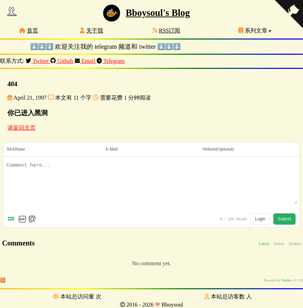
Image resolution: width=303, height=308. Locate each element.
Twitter (37, 61)
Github (62, 61)
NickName (16, 149)
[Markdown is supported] (12, 219)
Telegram (110, 61)
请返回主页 (21, 128)
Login (260, 219)
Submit (284, 219)
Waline (286, 280)
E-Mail (112, 149)
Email (85, 61)
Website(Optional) (218, 149)
